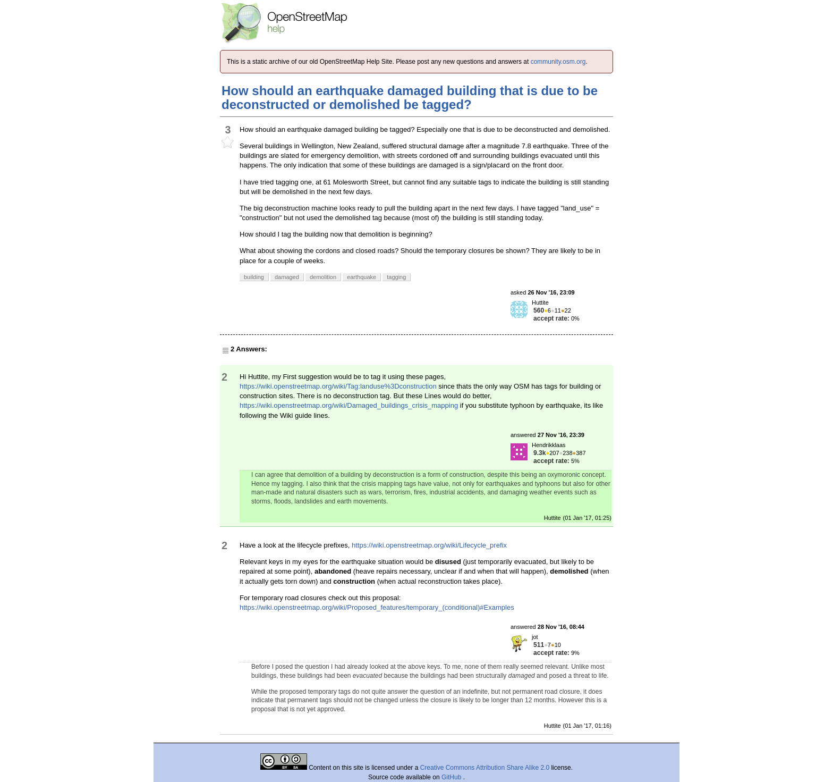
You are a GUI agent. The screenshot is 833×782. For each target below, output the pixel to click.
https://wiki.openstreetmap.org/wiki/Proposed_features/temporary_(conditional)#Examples (377, 607)
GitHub (452, 777)
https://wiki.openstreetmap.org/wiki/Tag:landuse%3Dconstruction (338, 386)
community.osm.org (558, 61)
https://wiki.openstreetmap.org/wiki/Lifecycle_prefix (429, 545)
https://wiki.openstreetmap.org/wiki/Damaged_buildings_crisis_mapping (349, 405)
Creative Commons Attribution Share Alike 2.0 (484, 767)
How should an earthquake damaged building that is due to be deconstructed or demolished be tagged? (410, 97)
